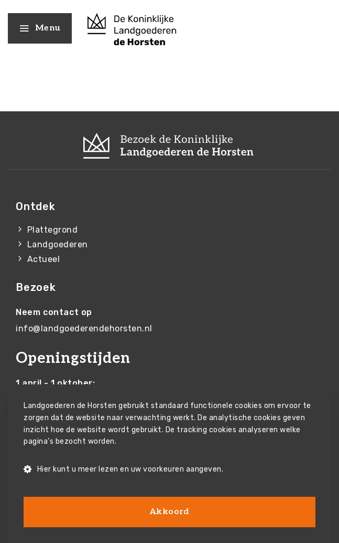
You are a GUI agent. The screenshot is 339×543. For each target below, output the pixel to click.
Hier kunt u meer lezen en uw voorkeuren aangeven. (123, 470)
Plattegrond (52, 230)
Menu (40, 28)
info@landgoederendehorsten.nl (84, 328)
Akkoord (170, 512)
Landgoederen (57, 244)
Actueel (43, 259)
